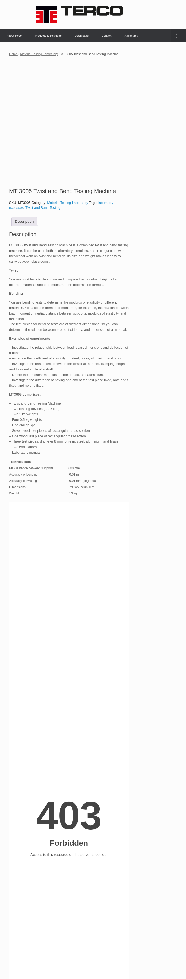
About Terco (14, 35)
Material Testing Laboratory (39, 54)
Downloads (82, 35)
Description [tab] (24, 222)
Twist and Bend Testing (42, 208)
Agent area (131, 35)
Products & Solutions (48, 35)
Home (13, 54)
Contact (106, 35)
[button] (178, 35)
